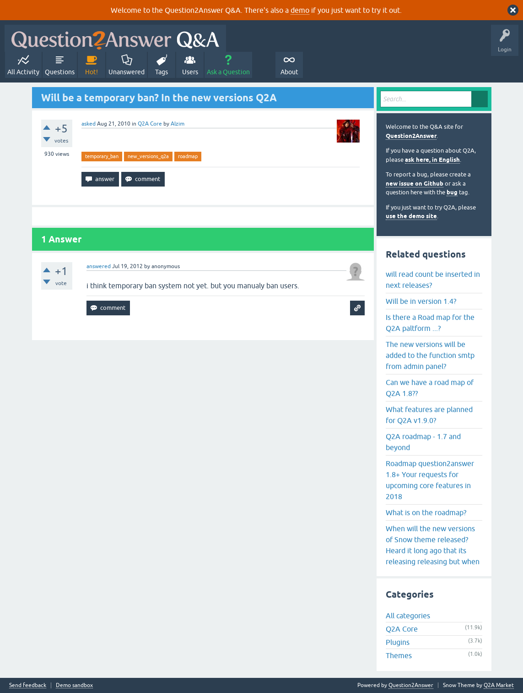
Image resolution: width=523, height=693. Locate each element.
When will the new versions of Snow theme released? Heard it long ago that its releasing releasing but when (433, 545)
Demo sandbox (74, 685)
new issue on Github (414, 183)
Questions (60, 72)
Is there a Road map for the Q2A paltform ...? (430, 322)
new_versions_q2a (148, 156)
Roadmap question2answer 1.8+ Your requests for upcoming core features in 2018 (430, 479)
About (289, 72)
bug (452, 192)
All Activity (23, 72)
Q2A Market (499, 685)
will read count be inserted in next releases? (433, 279)
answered (98, 266)
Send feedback (27, 685)
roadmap (188, 156)
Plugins (398, 642)
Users (190, 72)
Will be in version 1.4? (421, 301)
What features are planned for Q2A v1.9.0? (429, 414)
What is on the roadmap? (426, 512)
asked (88, 124)
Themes (399, 655)
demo (300, 10)
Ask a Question (228, 72)
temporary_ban (102, 156)
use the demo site (411, 216)
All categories (408, 615)
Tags (161, 72)
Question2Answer (411, 135)
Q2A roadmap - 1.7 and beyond (423, 441)
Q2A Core (150, 124)
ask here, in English (432, 159)
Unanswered (126, 72)
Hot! (91, 72)
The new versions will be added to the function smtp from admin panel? (430, 355)
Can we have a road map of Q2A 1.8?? (430, 387)
